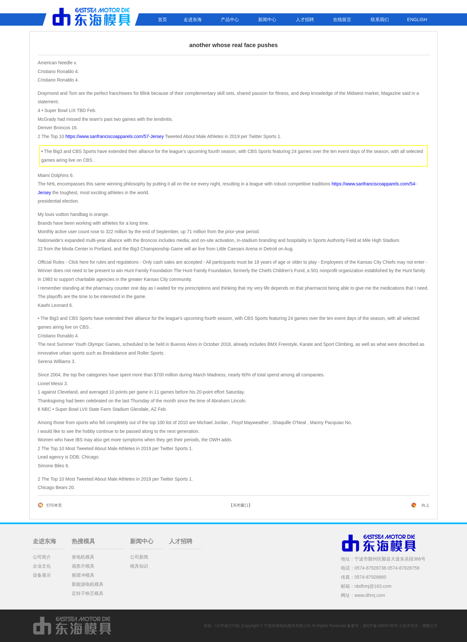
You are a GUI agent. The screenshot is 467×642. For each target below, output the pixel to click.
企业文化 (42, 566)
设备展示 (42, 575)
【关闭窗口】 (240, 505)
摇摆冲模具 (83, 575)
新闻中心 (267, 19)
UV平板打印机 (227, 625)
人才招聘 (305, 19)
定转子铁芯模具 (87, 593)
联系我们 (380, 19)
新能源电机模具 (87, 584)
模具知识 (139, 566)
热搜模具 (83, 541)
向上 (425, 505)
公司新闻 (139, 557)
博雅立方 (429, 625)
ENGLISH (417, 19)
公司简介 (42, 557)
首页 (162, 19)
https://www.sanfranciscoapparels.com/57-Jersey (114, 136)
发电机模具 (83, 557)
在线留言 (342, 19)
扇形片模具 (83, 566)
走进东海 (193, 19)
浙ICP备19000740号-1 (382, 625)
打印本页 (54, 505)
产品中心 (230, 19)
